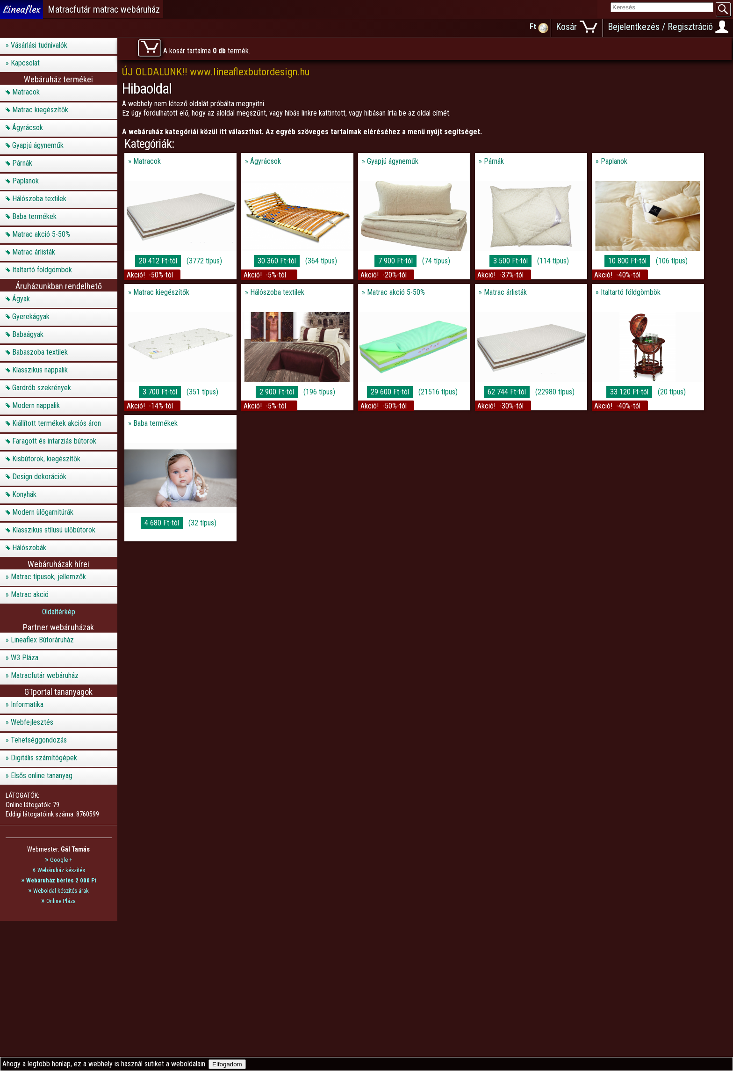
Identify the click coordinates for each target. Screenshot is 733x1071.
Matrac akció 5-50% (41, 234)
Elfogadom (227, 1064)
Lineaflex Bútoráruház (42, 639)
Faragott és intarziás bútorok (54, 441)
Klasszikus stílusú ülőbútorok (53, 529)
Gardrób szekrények (41, 387)
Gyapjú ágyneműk (38, 145)
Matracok (26, 91)
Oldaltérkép (58, 611)
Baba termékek (34, 216)
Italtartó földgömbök (42, 269)
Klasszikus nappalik (40, 369)
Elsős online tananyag (41, 775)
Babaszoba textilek (40, 352)
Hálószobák (29, 547)
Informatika (27, 704)
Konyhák (24, 494)
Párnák (22, 163)
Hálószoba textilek (39, 198)
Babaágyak (27, 334)
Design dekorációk (39, 476)
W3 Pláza (24, 657)
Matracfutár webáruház (45, 675)
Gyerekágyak (31, 316)
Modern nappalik (36, 405)
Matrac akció (30, 594)
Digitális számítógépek (44, 757)
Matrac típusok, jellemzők (48, 576)
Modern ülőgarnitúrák (42, 512)
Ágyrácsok (27, 127)
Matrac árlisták (33, 252)
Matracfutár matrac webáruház (104, 9)
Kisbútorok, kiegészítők (46, 458)
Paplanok (25, 180)
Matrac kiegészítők (40, 109)
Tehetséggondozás (39, 740)
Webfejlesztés (32, 722)
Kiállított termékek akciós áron (56, 423)
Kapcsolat (25, 62)
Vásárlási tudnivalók (39, 45)
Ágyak (21, 298)
